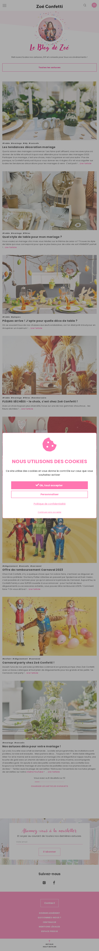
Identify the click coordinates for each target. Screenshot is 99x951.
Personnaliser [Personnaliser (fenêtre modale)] (50, 494)
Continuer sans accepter (49, 512)
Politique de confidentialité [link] (50, 503)
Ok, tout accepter (49, 485)
